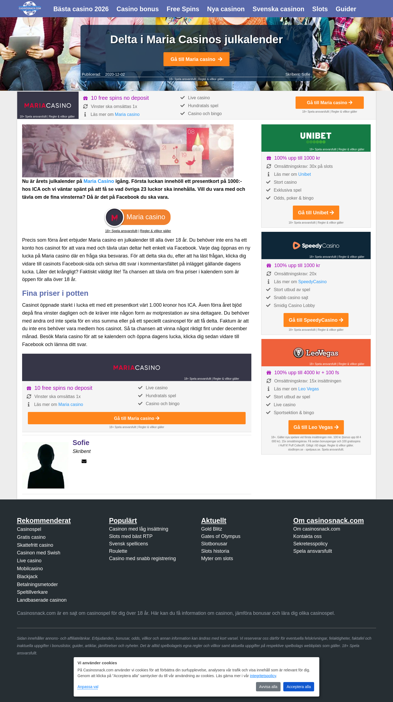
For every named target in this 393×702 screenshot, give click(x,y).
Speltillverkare (32, 592)
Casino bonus (138, 9)
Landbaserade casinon (42, 600)
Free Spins (182, 9)
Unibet (304, 174)
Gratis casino (31, 537)
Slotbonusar (214, 543)
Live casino (29, 560)
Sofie (306, 74)
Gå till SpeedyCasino (316, 320)
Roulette (118, 551)
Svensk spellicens (128, 543)
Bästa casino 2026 (81, 9)
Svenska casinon (278, 9)
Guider (346, 9)
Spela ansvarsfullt (312, 551)
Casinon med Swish (38, 552)
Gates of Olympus (220, 536)
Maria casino (127, 114)
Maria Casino (99, 181)
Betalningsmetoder (37, 584)
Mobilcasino (30, 568)
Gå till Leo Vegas (316, 427)
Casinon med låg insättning (138, 529)
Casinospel (29, 529)
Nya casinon (226, 9)
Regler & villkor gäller (211, 79)
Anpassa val (88, 687)
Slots (320, 9)
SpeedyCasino (312, 281)
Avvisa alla (268, 687)
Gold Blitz (211, 529)
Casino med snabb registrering (142, 558)
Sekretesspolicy (310, 543)
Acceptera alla (299, 687)
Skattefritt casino (35, 545)
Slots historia (215, 551)
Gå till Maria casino (196, 59)
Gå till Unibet (316, 212)
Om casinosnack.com (316, 529)
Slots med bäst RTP (131, 536)
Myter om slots (217, 558)
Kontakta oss (307, 536)
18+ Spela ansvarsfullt (182, 79)
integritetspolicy (263, 676)
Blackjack (27, 576)
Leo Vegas (308, 389)
